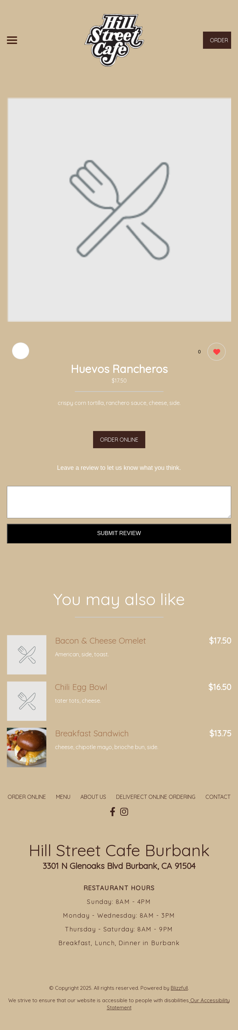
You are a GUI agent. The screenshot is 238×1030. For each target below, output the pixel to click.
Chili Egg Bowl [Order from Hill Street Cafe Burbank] (81, 687)
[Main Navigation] (12, 40)
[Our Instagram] (124, 812)
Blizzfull (179, 988)
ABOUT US (93, 796)
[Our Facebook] (112, 812)
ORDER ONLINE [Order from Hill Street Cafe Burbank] (27, 796)
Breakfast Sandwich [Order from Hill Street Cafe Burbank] (92, 733)
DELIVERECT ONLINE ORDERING (155, 796)
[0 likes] (214, 352)
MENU (63, 796)
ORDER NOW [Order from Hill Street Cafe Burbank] (219, 43)
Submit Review (119, 533)
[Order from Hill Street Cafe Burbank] (26, 655)
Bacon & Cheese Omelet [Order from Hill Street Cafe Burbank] (100, 640)
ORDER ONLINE (119, 439)
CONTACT (217, 796)
